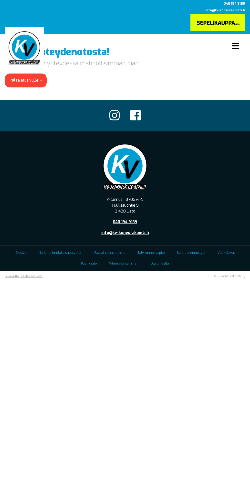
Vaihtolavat (226, 253)
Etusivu (20, 253)
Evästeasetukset (31, 276)
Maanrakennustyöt (191, 253)
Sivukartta (12, 276)
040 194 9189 (234, 3)
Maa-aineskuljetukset (109, 253)
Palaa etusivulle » (26, 80)
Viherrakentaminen (123, 263)
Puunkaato (89, 263)
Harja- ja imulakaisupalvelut (60, 253)
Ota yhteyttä (160, 263)
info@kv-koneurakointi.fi (225, 10)
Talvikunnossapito (151, 253)
